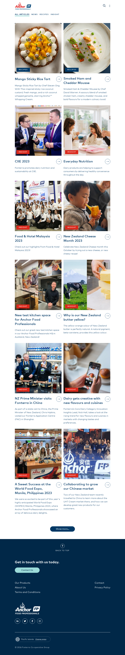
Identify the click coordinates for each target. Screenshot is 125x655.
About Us (20, 587)
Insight (55, 14)
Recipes (44, 14)
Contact (99, 583)
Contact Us (27, 570)
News (34, 14)
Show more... (62, 529)
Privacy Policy (102, 587)
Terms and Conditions (27, 592)
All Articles (22, 14)
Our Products (22, 583)
